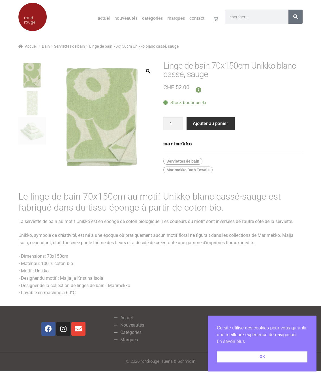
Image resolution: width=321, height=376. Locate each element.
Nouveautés (126, 18)
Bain (46, 46)
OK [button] (262, 356)
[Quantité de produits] (173, 123)
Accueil (31, 46)
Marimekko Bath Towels (187, 170)
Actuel (104, 18)
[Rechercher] (295, 17)
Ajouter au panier (210, 123)
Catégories (152, 18)
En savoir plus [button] (231, 341)
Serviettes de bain (69, 46)
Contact (196, 18)
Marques (176, 18)
